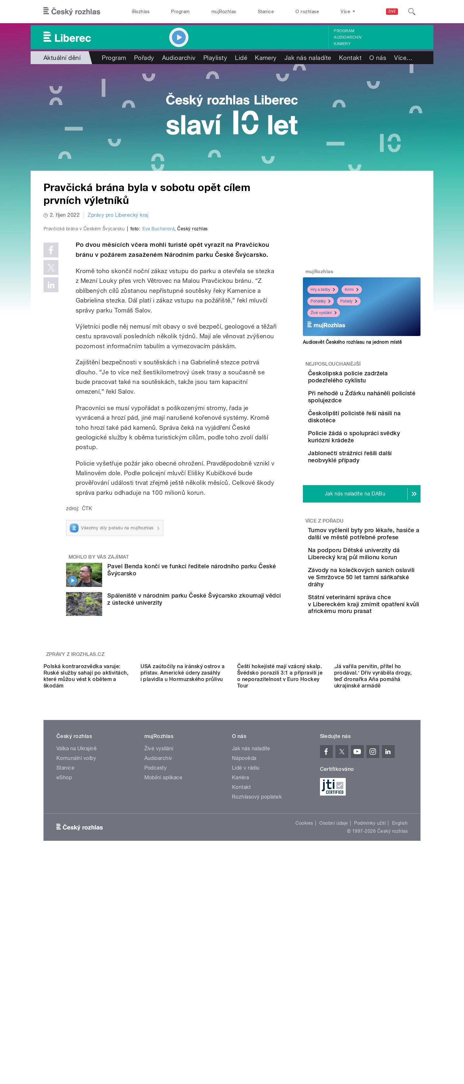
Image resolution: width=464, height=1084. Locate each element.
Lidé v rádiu (246, 948)
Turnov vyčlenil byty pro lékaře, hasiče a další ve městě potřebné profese (378, 583)
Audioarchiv (348, 37)
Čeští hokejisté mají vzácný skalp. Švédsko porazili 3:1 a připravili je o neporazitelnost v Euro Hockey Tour (280, 855)
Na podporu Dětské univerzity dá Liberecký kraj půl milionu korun (382, 612)
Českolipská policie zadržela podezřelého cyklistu (374, 380)
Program (180, 11)
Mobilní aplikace (163, 957)
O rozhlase (307, 11)
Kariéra (240, 957)
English (400, 1002)
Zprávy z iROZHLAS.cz (75, 776)
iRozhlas (141, 11)
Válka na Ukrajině (76, 928)
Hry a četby (323, 289)
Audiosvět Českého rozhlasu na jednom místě (352, 342)
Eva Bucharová (158, 365)
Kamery (342, 44)
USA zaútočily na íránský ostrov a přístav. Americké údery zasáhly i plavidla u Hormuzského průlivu (182, 852)
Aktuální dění (62, 57)
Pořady (144, 57)
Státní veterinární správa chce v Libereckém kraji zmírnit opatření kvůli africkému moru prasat (378, 680)
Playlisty (215, 57)
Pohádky (321, 301)
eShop (64, 957)
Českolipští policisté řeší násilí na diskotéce (378, 435)
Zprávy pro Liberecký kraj (118, 215)
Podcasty (155, 948)
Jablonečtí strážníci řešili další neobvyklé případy (378, 494)
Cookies (304, 1002)
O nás (377, 57)
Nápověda (244, 938)
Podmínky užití (370, 1002)
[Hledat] (411, 11)
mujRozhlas (223, 11)
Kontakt (350, 57)
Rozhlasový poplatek (257, 977)
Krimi (352, 289)
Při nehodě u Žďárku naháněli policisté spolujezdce (372, 409)
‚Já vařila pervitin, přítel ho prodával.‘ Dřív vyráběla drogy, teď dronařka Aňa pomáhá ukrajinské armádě (373, 855)
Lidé (241, 57)
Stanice (266, 11)
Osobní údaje (333, 1002)
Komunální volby (76, 938)
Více (403, 57)
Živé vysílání (324, 313)
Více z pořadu (324, 567)
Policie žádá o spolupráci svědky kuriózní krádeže (379, 464)
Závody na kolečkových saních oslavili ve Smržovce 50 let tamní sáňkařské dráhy (377, 645)
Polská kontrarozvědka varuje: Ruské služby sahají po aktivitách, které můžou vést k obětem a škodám (86, 855)
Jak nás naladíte (308, 57)
